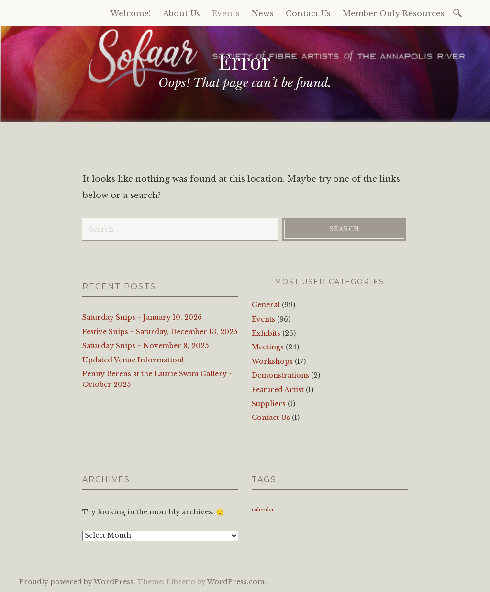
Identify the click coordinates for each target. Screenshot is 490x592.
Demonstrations (280, 375)
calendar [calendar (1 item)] (263, 510)
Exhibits (266, 333)
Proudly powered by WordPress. (77, 582)
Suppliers (269, 403)
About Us (181, 13)
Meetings (268, 347)
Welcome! (130, 13)
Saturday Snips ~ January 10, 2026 (142, 317)
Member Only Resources (394, 13)
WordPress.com (236, 582)
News (263, 13)
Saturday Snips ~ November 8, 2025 (145, 345)
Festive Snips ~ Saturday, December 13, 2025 (159, 331)
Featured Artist (278, 389)
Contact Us (308, 13)
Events (226, 13)
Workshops (272, 361)
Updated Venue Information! (133, 360)
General (266, 305)
